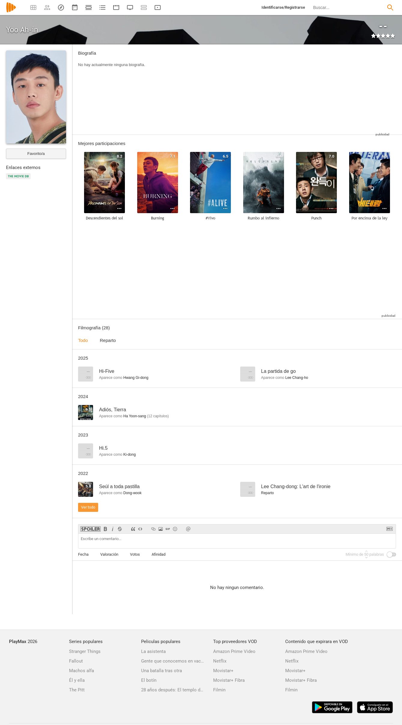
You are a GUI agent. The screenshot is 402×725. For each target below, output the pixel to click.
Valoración (109, 554)
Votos (135, 554)
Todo (83, 340)
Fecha (83, 554)
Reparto (108, 340)
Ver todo (88, 507)
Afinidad (158, 554)
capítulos (158, 416)
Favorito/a (36, 153)
